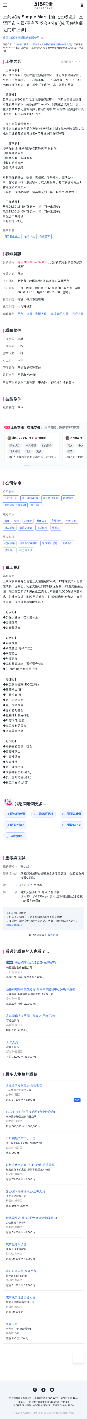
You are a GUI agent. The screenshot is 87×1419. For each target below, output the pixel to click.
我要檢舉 (53, 924)
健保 (17, 520)
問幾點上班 (14, 824)
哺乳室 (56, 527)
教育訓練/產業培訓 (15, 505)
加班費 (28, 520)
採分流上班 (26, 550)
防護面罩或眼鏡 (29, 543)
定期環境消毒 (49, 543)
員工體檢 (9, 527)
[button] (27, 465)
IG (35, 1379)
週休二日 (42, 520)
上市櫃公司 (10, 498)
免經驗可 (45, 236)
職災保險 (42, 527)
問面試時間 (56, 813)
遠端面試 (67, 543)
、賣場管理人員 (58, 313)
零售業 (36, 44)
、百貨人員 (76, 313)
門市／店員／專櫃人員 (32, 313)
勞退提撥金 (26, 527)
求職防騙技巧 (14, 913)
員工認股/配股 (30, 498)
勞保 (7, 520)
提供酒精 (9, 543)
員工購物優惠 (50, 498)
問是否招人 (77, 813)
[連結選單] (5, 5)
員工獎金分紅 (12, 236)
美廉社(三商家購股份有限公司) (57, 44)
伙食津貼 (30, 236)
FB (43, 1379)
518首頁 (18, 44)
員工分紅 (36, 505)
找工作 (27, 44)
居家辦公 (9, 550)
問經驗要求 (35, 813)
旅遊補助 (68, 498)
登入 (30, 873)
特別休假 (71, 520)
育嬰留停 (56, 520)
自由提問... (35, 824)
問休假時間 (14, 813)
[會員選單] (82, 5)
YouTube (52, 1379)
